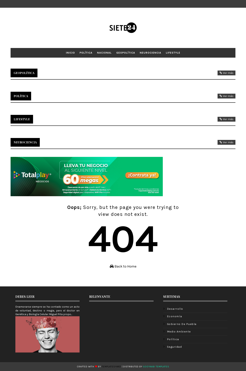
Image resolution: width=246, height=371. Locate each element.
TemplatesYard (111, 366)
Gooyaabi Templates (156, 366)
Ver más (228, 73)
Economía (174, 316)
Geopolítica (125, 52)
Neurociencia (150, 52)
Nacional (104, 52)
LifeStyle (173, 52)
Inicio (70, 52)
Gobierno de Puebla (182, 324)
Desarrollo (175, 308)
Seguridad (174, 346)
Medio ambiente (179, 331)
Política (86, 52)
